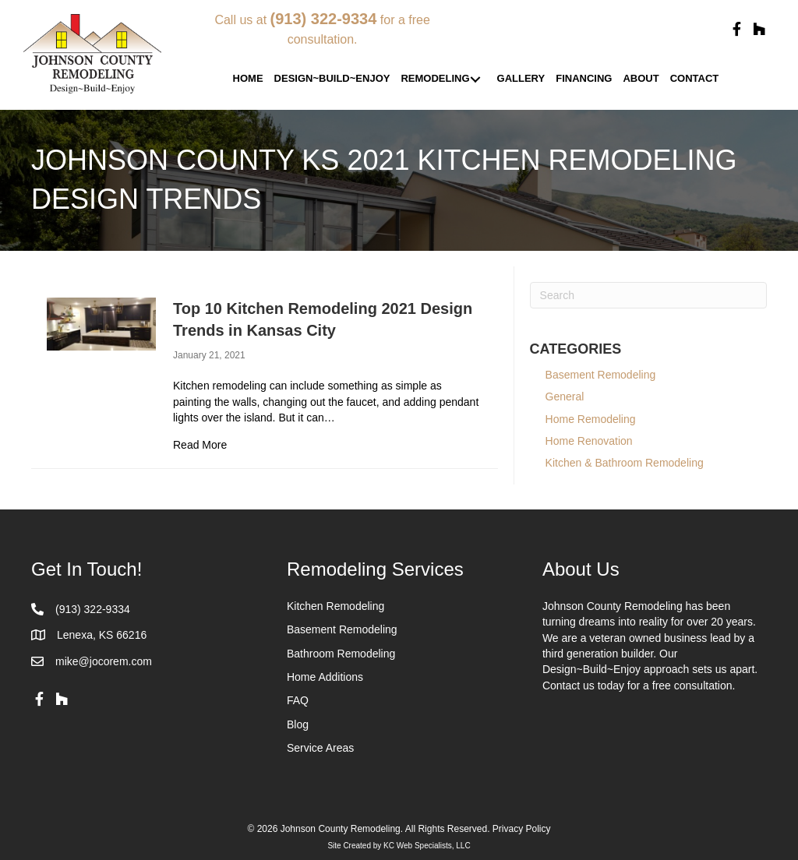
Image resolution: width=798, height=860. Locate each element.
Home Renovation (589, 441)
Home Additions (325, 677)
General (565, 396)
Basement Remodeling (610, 374)
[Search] (648, 295)
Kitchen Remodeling (335, 606)
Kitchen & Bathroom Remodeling (625, 462)
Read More (200, 444)
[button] (736, 29)
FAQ (298, 700)
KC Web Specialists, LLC (427, 845)
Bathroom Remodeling (341, 653)
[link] (248, 79)
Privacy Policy (522, 828)
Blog (298, 724)
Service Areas (320, 748)
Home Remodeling (591, 419)
